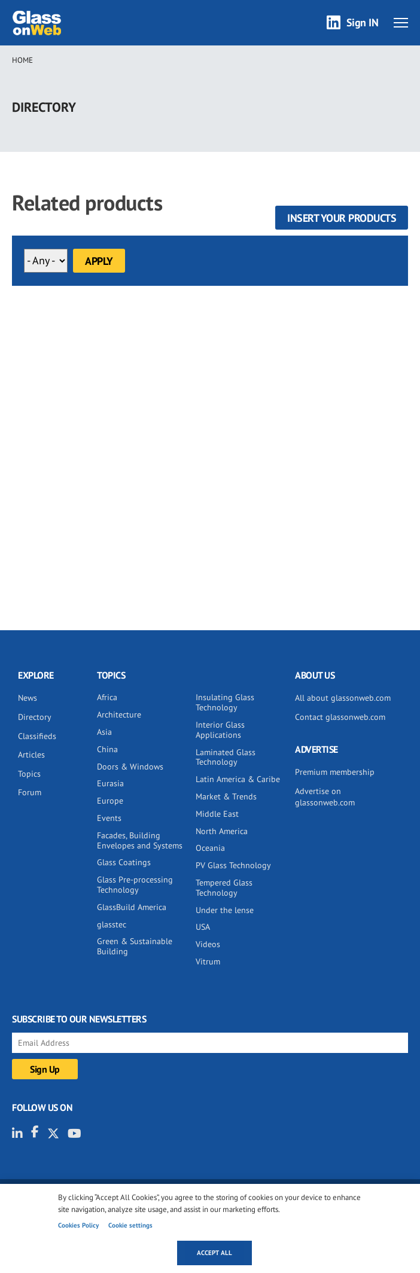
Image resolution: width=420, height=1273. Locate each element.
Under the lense (225, 910)
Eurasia (110, 783)
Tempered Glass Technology (224, 887)
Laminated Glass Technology (225, 757)
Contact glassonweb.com (340, 717)
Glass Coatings (124, 862)
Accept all (214, 1252)
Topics (29, 773)
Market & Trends (226, 796)
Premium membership (335, 772)
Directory (34, 717)
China (107, 749)
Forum (29, 792)
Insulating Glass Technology (225, 702)
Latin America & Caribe (238, 779)
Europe (110, 800)
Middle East (217, 813)
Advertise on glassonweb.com (325, 797)
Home (22, 60)
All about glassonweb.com (343, 697)
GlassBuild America (131, 907)
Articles (31, 754)
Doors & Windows (130, 766)
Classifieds (37, 736)
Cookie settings (130, 1225)
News (27, 697)
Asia (104, 731)
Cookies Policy (78, 1225)
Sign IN (362, 22)
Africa (107, 697)
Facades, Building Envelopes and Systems (139, 840)
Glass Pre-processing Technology (135, 884)
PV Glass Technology (233, 865)
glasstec (111, 924)
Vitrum (208, 961)
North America (222, 831)
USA (203, 926)
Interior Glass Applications (220, 729)
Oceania (210, 847)
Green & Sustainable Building (134, 946)
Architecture (119, 714)
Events (109, 818)
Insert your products (341, 218)
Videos (208, 944)
